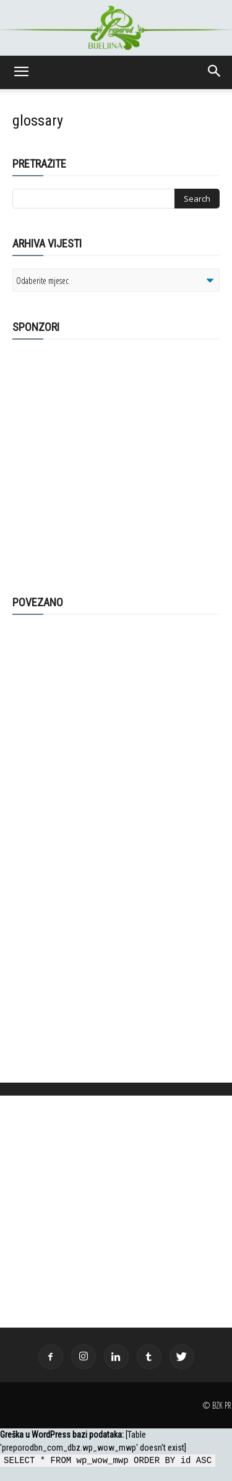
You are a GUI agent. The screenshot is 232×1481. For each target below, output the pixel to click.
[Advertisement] (108, 461)
